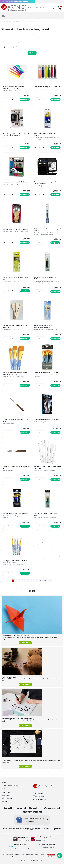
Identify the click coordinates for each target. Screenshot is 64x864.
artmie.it (49, 857)
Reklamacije (6, 795)
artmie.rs (30, 854)
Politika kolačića (7, 798)
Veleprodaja (6, 792)
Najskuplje (15, 47)
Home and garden (40, 840)
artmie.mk (29, 857)
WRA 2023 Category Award (43, 837)
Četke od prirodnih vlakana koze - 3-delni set (15, 326)
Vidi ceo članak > (25, 643)
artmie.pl (43, 854)
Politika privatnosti (39, 799)
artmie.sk (4, 854)
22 (46, 581)
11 (43, 581)
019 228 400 (39, 793)
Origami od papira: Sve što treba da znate (17, 635)
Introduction (7, 21)
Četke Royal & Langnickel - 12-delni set (15, 229)
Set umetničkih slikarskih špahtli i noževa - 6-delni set (47, 467)
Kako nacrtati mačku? (9, 677)
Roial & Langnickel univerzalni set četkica (45, 134)
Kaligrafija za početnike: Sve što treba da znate (17, 718)
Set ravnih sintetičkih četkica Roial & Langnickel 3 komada (15, 373)
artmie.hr (24, 854)
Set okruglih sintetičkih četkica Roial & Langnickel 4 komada (15, 561)
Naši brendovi (17, 21)
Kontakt (4, 801)
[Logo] (13, 7)
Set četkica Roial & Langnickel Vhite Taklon (45, 278)
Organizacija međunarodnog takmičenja (24, 848)
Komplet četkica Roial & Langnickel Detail (45, 514)
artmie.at (36, 857)
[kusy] (8, 99)
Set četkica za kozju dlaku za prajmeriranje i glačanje (43, 326)
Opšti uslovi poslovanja (9, 789)
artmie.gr (43, 857)
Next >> (50, 581)
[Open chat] (59, 855)
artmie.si (37, 854)
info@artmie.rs (40, 796)
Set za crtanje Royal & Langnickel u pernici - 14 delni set (45, 182)
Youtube (56, 829)
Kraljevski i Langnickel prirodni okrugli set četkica (47, 229)
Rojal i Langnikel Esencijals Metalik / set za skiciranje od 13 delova (16, 134)
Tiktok (46, 829)
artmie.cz (11, 854)
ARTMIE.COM (51, 854)
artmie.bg (22, 857)
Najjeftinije (6, 47)
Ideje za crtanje (7, 759)
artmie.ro (15, 857)
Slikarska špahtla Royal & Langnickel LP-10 (16, 467)
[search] (54, 8)
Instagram (35, 829)
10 (40, 581)
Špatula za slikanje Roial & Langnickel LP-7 (15, 420)
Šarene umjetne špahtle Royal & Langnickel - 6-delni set (13, 87)
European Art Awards (20, 844)
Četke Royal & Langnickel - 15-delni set (15, 182)
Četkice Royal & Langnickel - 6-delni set (47, 87)
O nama (4, 782)
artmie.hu (17, 854)
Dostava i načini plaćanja (10, 786)
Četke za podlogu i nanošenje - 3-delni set (15, 278)
